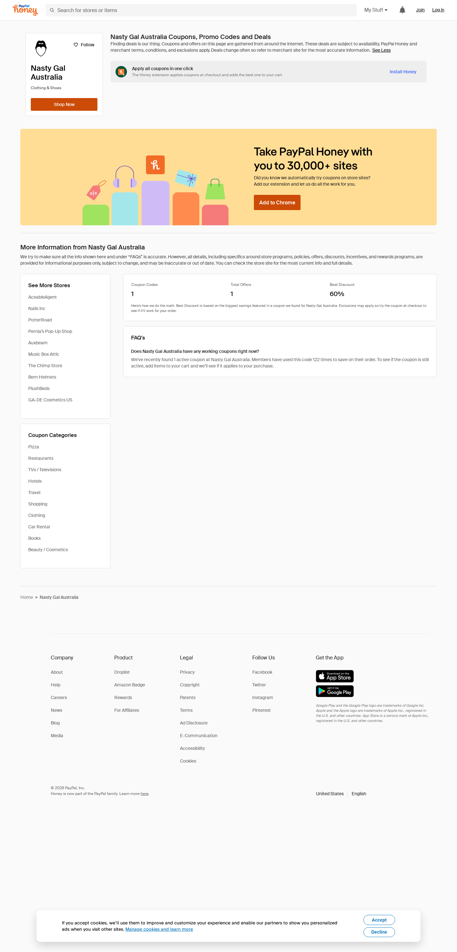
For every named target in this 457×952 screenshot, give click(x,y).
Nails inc (36, 308)
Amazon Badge (129, 685)
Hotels (35, 481)
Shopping (37, 504)
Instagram (262, 697)
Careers (59, 697)
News (56, 710)
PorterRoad (40, 320)
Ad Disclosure (194, 723)
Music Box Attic (43, 354)
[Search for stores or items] (201, 10)
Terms (186, 710)
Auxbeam (38, 343)
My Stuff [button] (376, 10)
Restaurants (40, 458)
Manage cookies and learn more (159, 929)
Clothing (36, 515)
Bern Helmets (42, 377)
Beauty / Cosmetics (48, 549)
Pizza (33, 447)
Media (57, 735)
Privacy (187, 672)
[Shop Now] (64, 104)
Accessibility (192, 748)
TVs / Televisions (44, 470)
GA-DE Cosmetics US (50, 400)
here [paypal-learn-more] (145, 793)
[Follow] (83, 44)
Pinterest (261, 710)
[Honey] (25, 10)
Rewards (123, 697)
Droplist (122, 672)
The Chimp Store (45, 365)
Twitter (259, 685)
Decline (379, 932)
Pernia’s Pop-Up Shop (50, 331)
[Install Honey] (403, 71)
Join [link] (420, 10)
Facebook (262, 672)
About (57, 672)
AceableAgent (42, 297)
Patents (187, 697)
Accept (379, 919)
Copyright (190, 685)
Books (34, 538)
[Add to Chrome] (277, 202)
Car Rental (39, 527)
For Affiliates (126, 710)
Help (55, 685)
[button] (341, 793)
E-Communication (198, 735)
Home (26, 597)
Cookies (188, 761)
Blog (55, 723)
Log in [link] (438, 10)
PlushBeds (39, 388)
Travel (34, 492)
